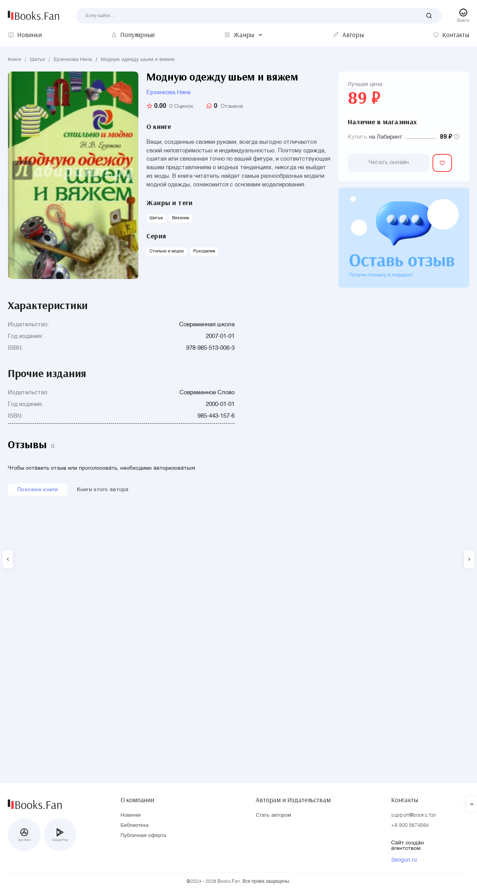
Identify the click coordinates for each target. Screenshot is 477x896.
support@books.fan (413, 815)
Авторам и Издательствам (293, 799)
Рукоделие (204, 251)
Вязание (180, 218)
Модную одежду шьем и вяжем (137, 59)
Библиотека (135, 825)
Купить (357, 137)
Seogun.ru (404, 860)
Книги (14, 59)
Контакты (404, 799)
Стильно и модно (167, 251)
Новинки (131, 815)
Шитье (37, 59)
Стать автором (273, 815)
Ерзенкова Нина (73, 59)
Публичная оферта (143, 835)
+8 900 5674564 (410, 825)
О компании (137, 799)
